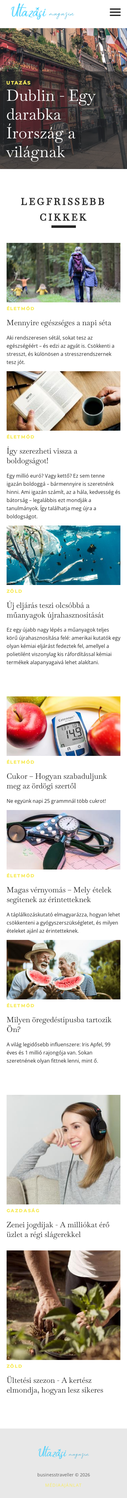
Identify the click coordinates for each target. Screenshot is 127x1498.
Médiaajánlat (63, 1485)
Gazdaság (23, 1210)
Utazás (18, 83)
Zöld (15, 591)
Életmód (21, 308)
